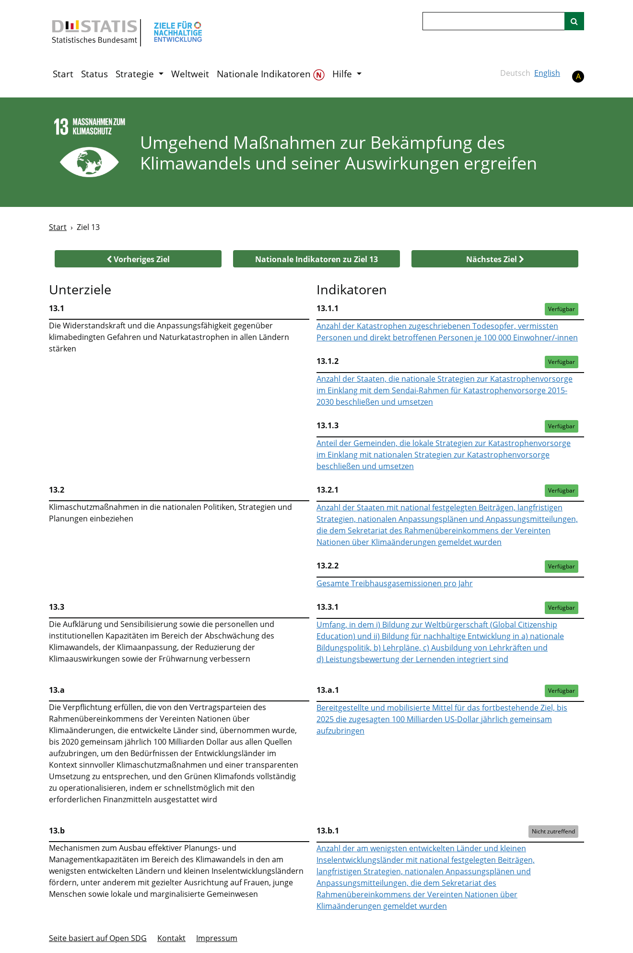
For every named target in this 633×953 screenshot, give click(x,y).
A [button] (578, 76)
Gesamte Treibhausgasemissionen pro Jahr (394, 583)
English (547, 73)
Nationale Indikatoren (271, 74)
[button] (138, 258)
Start (63, 74)
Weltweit (190, 74)
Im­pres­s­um (216, 938)
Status (94, 74)
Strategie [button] (136, 74)
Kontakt (171, 938)
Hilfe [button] (343, 74)
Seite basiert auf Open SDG (98, 938)
